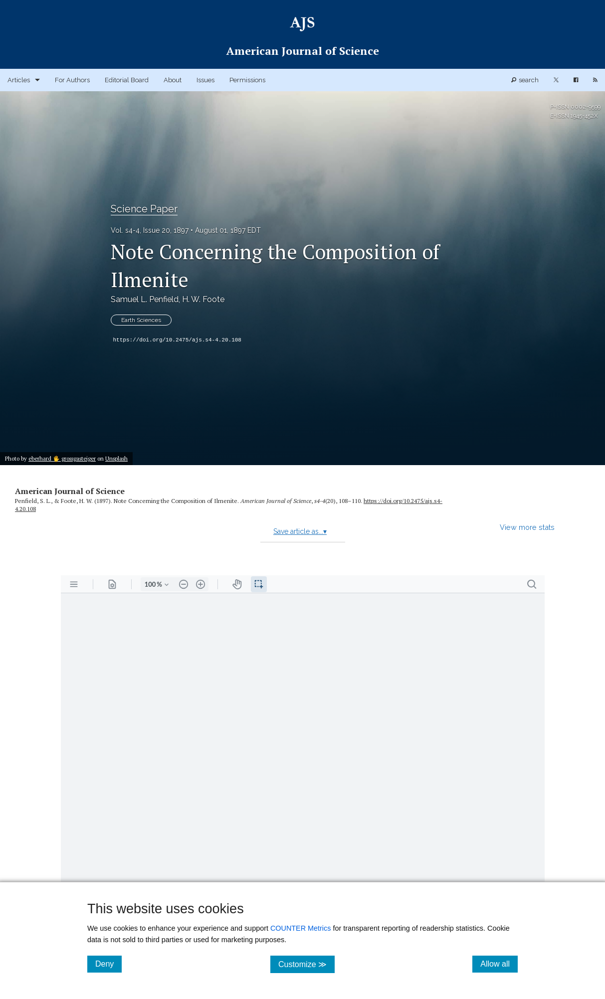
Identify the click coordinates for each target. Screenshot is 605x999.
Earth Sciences (141, 320)
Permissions (247, 80)
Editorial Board (127, 80)
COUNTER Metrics (300, 928)
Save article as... (300, 531)
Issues (205, 80)
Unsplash (116, 458)
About (173, 80)
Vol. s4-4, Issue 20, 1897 (150, 230)
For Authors (72, 80)
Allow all (499, 963)
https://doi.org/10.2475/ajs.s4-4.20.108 (177, 340)
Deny (108, 963)
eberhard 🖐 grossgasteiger (62, 458)
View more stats (527, 527)
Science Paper (144, 209)
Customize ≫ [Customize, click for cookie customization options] (306, 964)
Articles (18, 80)
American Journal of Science (70, 491)
